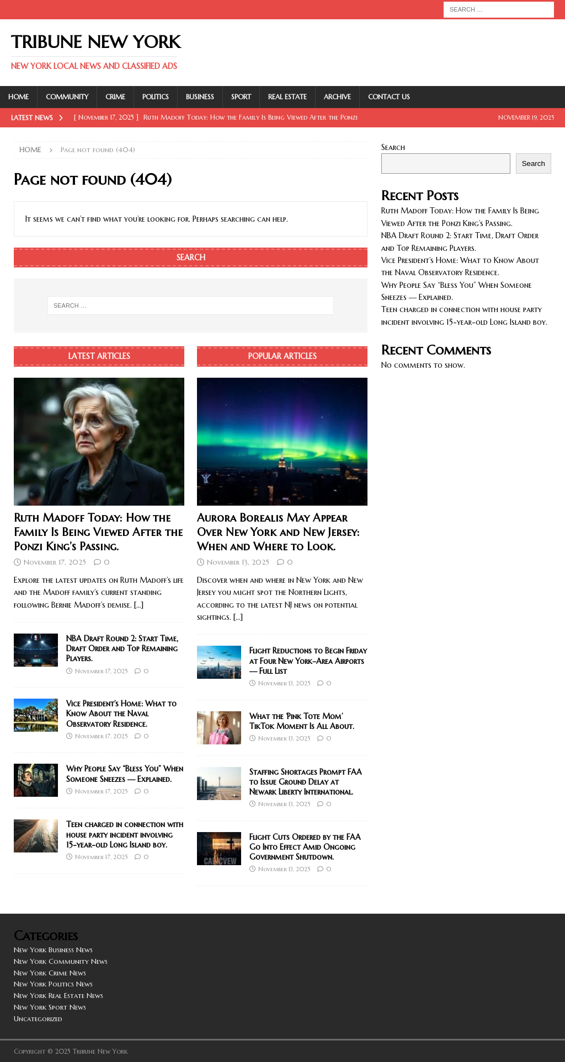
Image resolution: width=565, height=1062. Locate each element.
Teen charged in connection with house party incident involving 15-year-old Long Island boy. (124, 834)
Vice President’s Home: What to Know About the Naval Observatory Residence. (121, 713)
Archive (337, 97)
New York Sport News (50, 1007)
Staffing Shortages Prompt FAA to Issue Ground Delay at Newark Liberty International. (305, 782)
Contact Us (389, 97)
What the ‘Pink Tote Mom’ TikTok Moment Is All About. (301, 721)
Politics (155, 97)
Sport (241, 97)
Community (67, 97)
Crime (115, 97)
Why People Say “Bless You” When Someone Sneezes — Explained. (124, 774)
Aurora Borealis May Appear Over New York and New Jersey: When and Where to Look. (278, 532)
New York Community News (61, 961)
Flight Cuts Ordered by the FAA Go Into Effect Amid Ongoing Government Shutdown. (305, 847)
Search (393, 147)
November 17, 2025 (55, 562)
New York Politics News (53, 984)
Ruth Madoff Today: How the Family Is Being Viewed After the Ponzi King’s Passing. (98, 532)
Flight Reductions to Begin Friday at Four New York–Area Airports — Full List (308, 660)
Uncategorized (38, 1018)
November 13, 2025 (238, 562)
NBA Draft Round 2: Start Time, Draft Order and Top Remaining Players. (122, 648)
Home (18, 97)
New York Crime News (50, 973)
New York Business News (53, 949)
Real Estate (287, 97)
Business (200, 97)
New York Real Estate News (58, 995)
